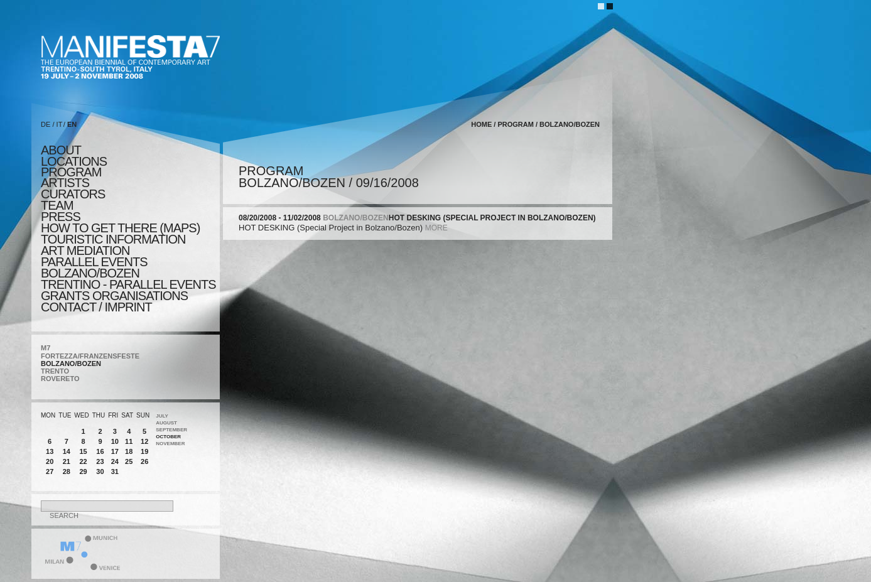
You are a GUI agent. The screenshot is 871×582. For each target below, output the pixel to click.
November (170, 443)
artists (65, 182)
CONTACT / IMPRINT (96, 307)
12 (144, 441)
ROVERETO (60, 378)
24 (115, 461)
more (436, 228)
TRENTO (55, 371)
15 (83, 451)
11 (129, 441)
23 (100, 461)
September (171, 430)
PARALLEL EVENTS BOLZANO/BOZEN (94, 267)
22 (83, 461)
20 (49, 461)
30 (100, 471)
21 (66, 461)
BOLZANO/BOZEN (71, 363)
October (168, 436)
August (166, 423)
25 (129, 461)
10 (115, 441)
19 (144, 451)
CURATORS (73, 194)
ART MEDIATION (85, 250)
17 (115, 451)
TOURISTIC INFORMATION (113, 239)
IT (60, 124)
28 (66, 471)
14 (66, 451)
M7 (45, 348)
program (71, 172)
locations (74, 161)
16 (100, 451)
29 (83, 471)
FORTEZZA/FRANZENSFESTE (90, 356)
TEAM (57, 205)
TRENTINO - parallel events (128, 284)
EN (72, 124)
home (481, 124)
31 (115, 471)
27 (49, 471)
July (162, 416)
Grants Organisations (114, 295)
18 (129, 451)
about (61, 150)
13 (49, 451)
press (60, 216)
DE (45, 124)
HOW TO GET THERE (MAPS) (120, 228)
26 (144, 461)
